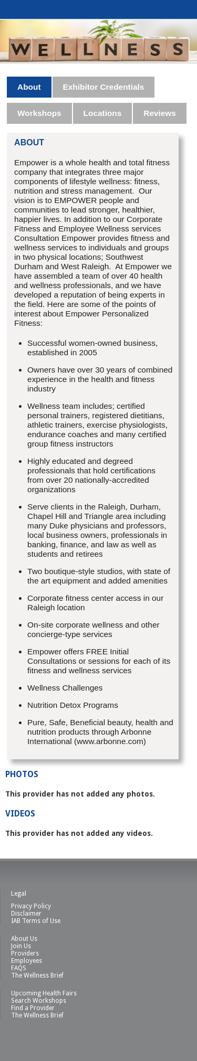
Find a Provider (33, 1008)
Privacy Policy (31, 906)
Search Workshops (38, 1000)
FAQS (18, 968)
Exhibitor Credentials (103, 86)
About (28, 86)
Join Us (21, 946)
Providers (25, 953)
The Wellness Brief (37, 975)
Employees (26, 960)
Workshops (39, 113)
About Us (24, 938)
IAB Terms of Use (35, 921)
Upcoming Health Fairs (44, 993)
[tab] (29, 87)
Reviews (159, 113)
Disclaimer (26, 913)
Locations (103, 113)
